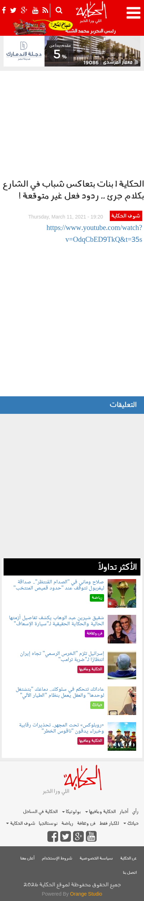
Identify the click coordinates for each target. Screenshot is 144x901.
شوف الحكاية (125, 216)
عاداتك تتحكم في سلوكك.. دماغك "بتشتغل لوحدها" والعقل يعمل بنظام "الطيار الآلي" (60, 693)
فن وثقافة (86, 823)
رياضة (67, 823)
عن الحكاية (128, 859)
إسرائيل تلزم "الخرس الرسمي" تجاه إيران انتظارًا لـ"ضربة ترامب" (62, 657)
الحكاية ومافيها (100, 811)
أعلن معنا (27, 859)
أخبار (123, 811)
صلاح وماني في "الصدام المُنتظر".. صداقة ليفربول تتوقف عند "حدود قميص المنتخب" (58, 585)
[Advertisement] (72, 123)
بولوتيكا (71, 811)
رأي (135, 811)
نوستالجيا (48, 823)
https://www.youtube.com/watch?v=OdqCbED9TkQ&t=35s (94, 234)
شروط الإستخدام (57, 859)
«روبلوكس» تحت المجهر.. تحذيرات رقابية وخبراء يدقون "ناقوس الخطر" (61, 728)
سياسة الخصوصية (96, 859)
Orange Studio (86, 894)
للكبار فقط (109, 823)
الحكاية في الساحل (40, 811)
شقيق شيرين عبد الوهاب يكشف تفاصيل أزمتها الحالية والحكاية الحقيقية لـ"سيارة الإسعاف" (56, 621)
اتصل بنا (130, 873)
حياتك (131, 823)
